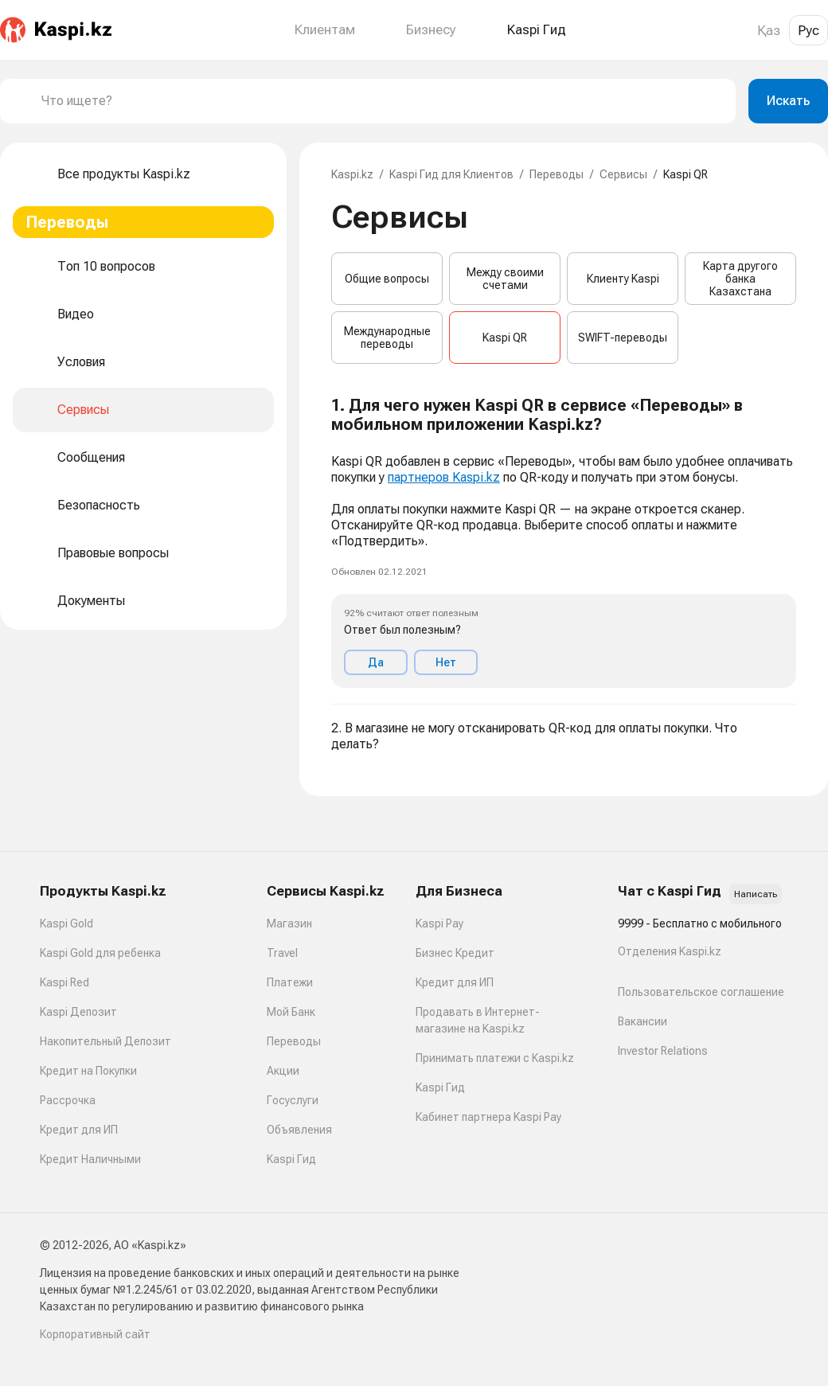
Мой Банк (291, 1011)
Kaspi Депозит (78, 1011)
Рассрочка (68, 1100)
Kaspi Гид (291, 1159)
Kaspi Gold (66, 923)
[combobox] (382, 101)
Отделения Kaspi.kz (669, 951)
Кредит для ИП (79, 1129)
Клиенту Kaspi (623, 278)
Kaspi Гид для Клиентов (451, 174)
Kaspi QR (504, 337)
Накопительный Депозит (105, 1041)
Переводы (556, 174)
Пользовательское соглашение (701, 992)
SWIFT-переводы (622, 337)
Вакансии (642, 1021)
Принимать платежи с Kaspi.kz (495, 1058)
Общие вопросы (387, 278)
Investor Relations (663, 1050)
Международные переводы (387, 337)
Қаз (768, 30)
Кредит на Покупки (88, 1070)
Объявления (299, 1129)
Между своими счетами (505, 278)
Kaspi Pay (439, 923)
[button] (563, 542)
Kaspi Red (64, 982)
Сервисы (623, 174)
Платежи (290, 982)
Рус (808, 30)
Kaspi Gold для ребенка (100, 953)
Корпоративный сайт (95, 1334)
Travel (282, 953)
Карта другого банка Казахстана (740, 279)
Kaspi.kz (352, 174)
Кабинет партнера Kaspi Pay (488, 1117)
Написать (755, 894)
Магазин (289, 923)
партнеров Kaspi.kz (444, 477)
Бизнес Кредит (455, 953)
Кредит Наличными (90, 1159)
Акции (283, 1070)
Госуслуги (292, 1100)
